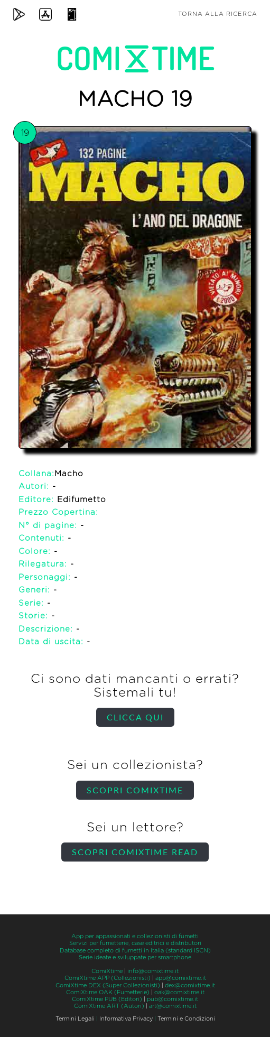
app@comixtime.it (180, 978)
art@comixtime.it (173, 1006)
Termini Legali (75, 1019)
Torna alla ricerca (217, 14)
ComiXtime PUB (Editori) (107, 999)
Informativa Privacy (126, 1019)
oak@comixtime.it (179, 992)
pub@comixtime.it (172, 999)
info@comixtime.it (153, 971)
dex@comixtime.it (190, 985)
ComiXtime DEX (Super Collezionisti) (107, 985)
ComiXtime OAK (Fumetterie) (108, 992)
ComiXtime (107, 971)
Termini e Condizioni (186, 1019)
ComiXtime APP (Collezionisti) (107, 978)
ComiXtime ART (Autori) (109, 1006)
